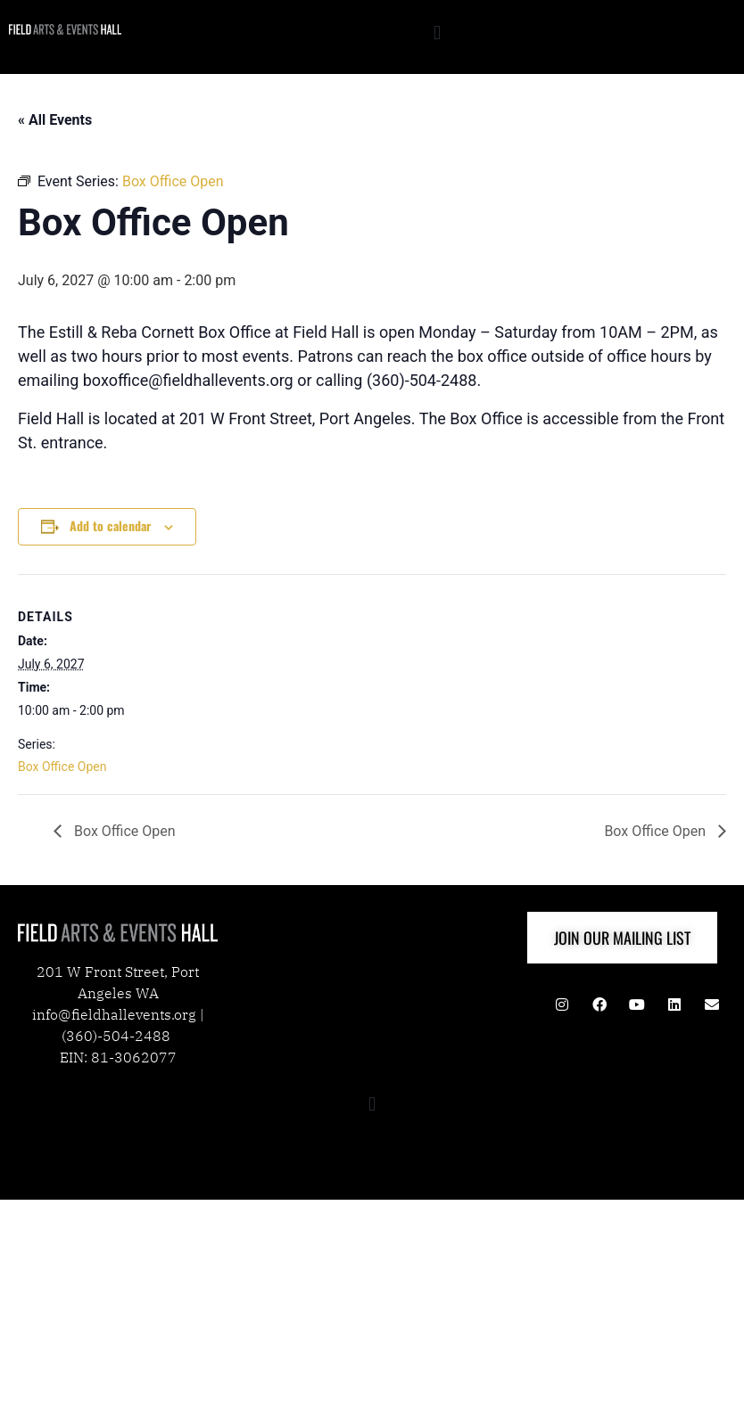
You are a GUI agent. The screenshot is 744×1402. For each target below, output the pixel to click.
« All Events (55, 119)
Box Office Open (62, 766)
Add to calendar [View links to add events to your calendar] (110, 525)
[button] (436, 32)
